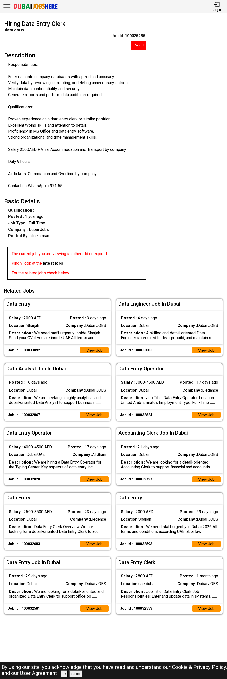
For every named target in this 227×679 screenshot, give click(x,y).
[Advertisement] (189, 151)
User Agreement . (40, 673)
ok (64, 674)
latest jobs (53, 263)
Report (139, 45)
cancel (76, 674)
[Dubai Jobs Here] (35, 8)
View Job (94, 349)
